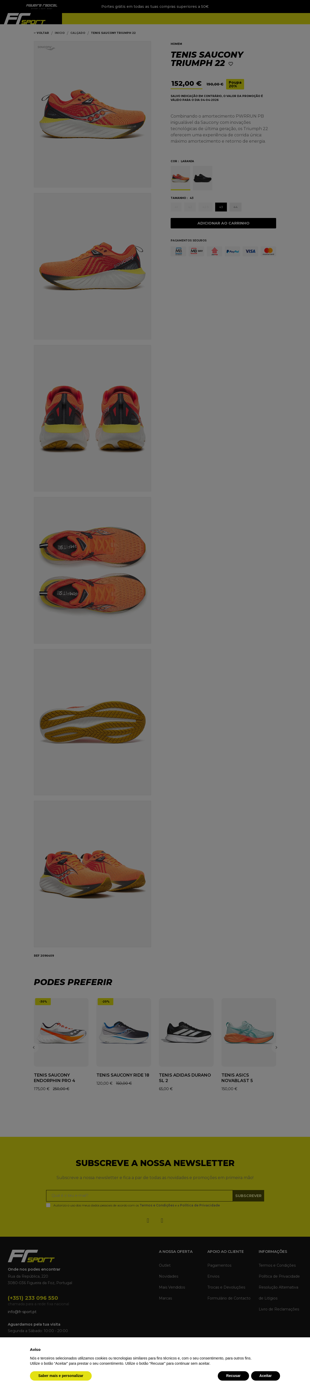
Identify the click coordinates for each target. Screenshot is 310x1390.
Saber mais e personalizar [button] (60, 1376)
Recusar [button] (233, 1376)
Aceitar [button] (265, 1376)
